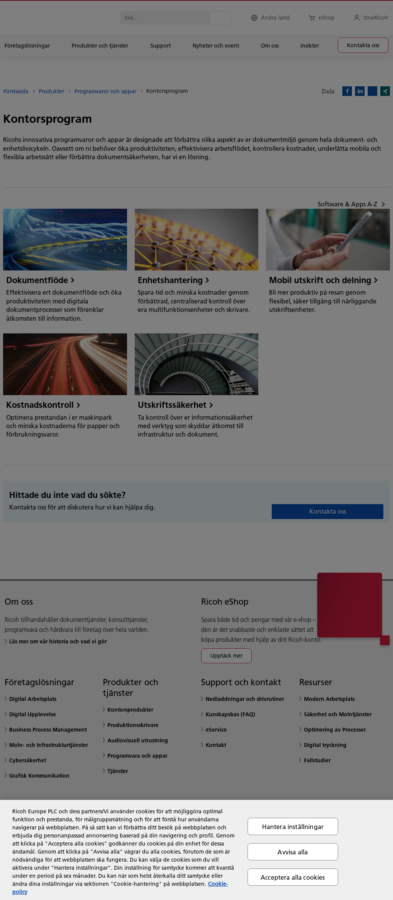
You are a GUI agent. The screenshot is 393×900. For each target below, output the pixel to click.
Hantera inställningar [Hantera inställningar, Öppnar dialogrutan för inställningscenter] (293, 826)
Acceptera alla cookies (293, 877)
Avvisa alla (292, 851)
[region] (196, 850)
